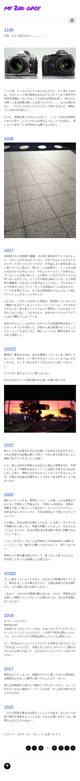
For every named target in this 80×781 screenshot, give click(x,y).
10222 (10, 349)
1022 (9, 445)
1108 (9, 30)
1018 (9, 615)
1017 (9, 669)
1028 (9, 138)
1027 (9, 250)
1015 (9, 707)
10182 (10, 573)
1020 (9, 494)
